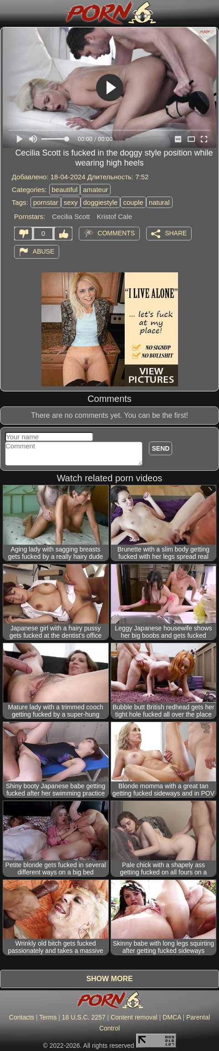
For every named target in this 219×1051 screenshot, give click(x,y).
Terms (47, 1017)
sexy (71, 202)
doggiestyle (100, 202)
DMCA (172, 1017)
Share (176, 233)
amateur (95, 189)
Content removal (134, 1017)
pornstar (45, 202)
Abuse (43, 251)
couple (133, 202)
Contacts (21, 1017)
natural (159, 202)
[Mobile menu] (8, 12)
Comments (116, 233)
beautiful (65, 189)
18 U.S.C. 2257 (84, 1017)
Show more (109, 979)
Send (160, 448)
